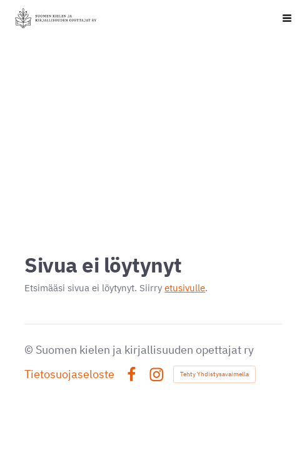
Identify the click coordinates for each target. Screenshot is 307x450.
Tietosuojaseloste (69, 374)
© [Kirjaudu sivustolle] (30, 349)
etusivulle (184, 288)
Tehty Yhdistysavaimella (214, 374)
